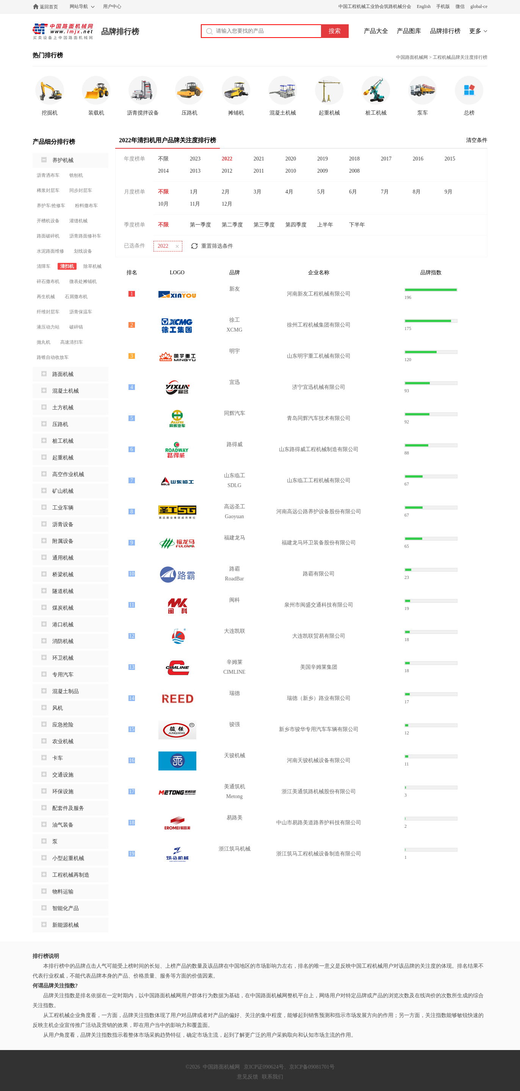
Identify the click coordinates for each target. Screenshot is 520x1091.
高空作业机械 (68, 474)
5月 (321, 192)
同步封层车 (80, 190)
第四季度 (296, 225)
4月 (289, 192)
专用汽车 (63, 675)
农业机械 (63, 741)
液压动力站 (48, 327)
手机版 (443, 6)
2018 (354, 159)
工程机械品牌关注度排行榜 (460, 57)
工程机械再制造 (70, 875)
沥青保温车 (80, 311)
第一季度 (200, 225)
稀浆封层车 (48, 190)
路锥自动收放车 (53, 357)
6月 (353, 192)
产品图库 (409, 31)
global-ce (478, 6)
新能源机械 (65, 925)
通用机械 (63, 558)
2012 (227, 171)
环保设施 (63, 791)
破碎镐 (76, 327)
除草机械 (92, 266)
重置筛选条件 (217, 246)
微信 (460, 6)
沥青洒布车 (48, 175)
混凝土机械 (65, 391)
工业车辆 (63, 508)
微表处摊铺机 (83, 281)
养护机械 (63, 160)
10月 (163, 204)
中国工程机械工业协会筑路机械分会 (374, 6)
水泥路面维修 (50, 251)
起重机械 (63, 458)
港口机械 (63, 624)
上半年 (325, 225)
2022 (227, 159)
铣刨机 (76, 175)
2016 (418, 159)
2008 (354, 171)
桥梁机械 (63, 574)
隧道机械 (63, 591)
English (424, 6)
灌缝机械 (78, 220)
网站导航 (79, 6)
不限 (163, 159)
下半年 (357, 225)
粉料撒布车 (86, 205)
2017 (386, 159)
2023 (195, 159)
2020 (290, 159)
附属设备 (63, 541)
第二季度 (232, 225)
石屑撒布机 (76, 296)
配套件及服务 (68, 808)
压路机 (60, 424)
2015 (450, 159)
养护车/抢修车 (51, 205)
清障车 (43, 266)
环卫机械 (63, 658)
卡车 (57, 758)
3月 (258, 192)
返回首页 (49, 6)
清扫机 (67, 266)
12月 (227, 204)
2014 (163, 171)
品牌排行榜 (120, 31)
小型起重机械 (68, 858)
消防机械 (63, 641)
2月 (226, 192)
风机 (57, 708)
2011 (259, 171)
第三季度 (264, 225)
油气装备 (63, 825)
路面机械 (63, 374)
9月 (449, 192)
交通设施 (63, 775)
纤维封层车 (48, 311)
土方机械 (63, 407)
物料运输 (63, 891)
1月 (194, 192)
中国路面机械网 (63, 31)
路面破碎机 (48, 236)
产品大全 (376, 31)
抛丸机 (43, 342)
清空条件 (476, 140)
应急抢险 (63, 725)
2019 (322, 159)
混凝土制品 (65, 691)
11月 (195, 204)
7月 (385, 192)
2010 (290, 171)
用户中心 (112, 6)
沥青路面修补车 (85, 236)
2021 (259, 159)
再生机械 (46, 296)
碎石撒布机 (48, 281)
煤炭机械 (63, 608)
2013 (195, 171)
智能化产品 (65, 908)
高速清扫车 (71, 342)
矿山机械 (63, 491)
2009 (322, 171)
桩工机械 (63, 441)
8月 (417, 192)
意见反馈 (247, 1077)
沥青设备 (63, 524)
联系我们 (272, 1077)
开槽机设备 (48, 220)
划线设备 (83, 251)
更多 (475, 31)
